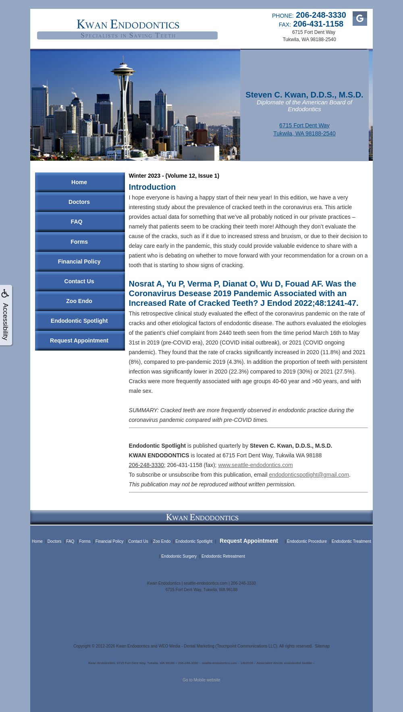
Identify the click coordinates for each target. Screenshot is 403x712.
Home (79, 182)
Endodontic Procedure (307, 541)
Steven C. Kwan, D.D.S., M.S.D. (304, 94)
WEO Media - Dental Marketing (186, 646)
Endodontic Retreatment (223, 556)
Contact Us (79, 281)
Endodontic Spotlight (79, 321)
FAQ (77, 221)
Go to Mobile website (201, 680)
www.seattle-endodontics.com (255, 465)
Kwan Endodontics (133, 646)
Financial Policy (79, 261)
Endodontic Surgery (179, 556)
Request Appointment (79, 340)
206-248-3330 (146, 465)
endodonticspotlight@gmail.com (309, 474)
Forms (79, 242)
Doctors (79, 202)
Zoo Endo (79, 301)
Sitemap (322, 646)
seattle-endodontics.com (205, 583)
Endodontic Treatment (351, 541)
